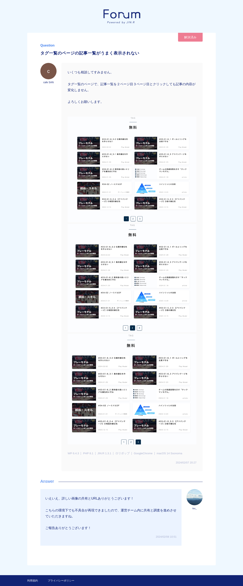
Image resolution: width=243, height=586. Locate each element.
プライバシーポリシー (61, 580)
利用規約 (32, 580)
